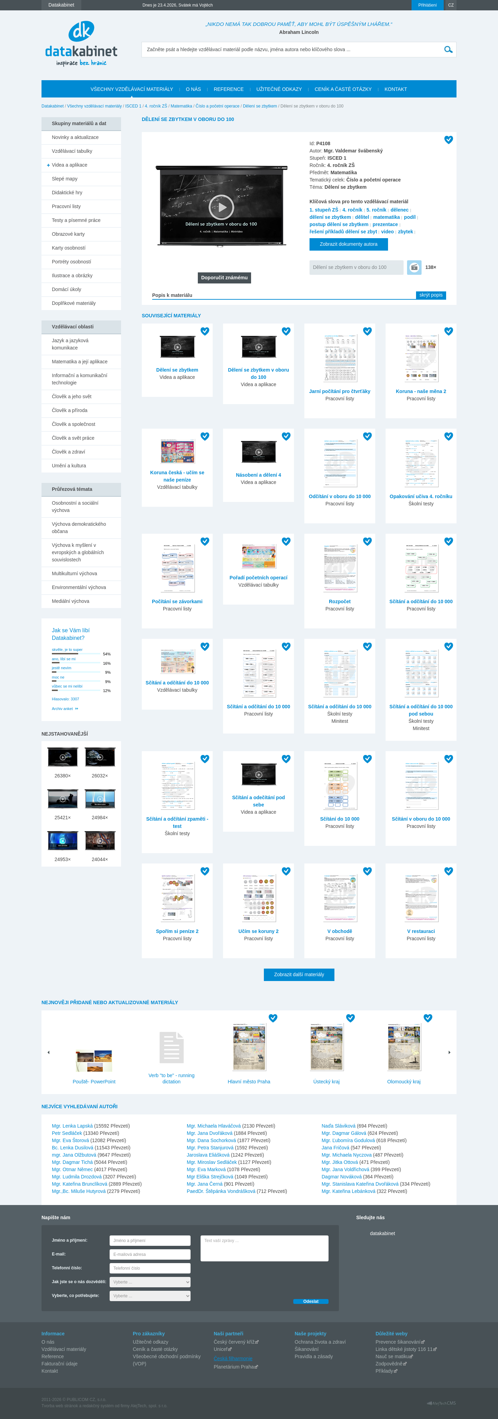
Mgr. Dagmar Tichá (73, 1162)
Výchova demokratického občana (79, 527)
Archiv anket (62, 709)
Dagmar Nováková (342, 1176)
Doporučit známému (224, 277)
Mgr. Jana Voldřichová (346, 1169)
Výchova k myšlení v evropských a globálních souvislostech (78, 552)
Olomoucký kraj (404, 1081)
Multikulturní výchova (74, 573)
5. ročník (377, 210)
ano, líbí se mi (63, 659)
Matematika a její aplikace (80, 361)
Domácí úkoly (66, 289)
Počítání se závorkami (177, 601)
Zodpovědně (389, 1363)
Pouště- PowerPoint (94, 1081)
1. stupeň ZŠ (324, 210)
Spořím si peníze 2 (177, 931)
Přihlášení (427, 5)
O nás (48, 1342)
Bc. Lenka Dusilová (73, 1147)
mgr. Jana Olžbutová (75, 1155)
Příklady (384, 1371)
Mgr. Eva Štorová (71, 1140)
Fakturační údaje (59, 1363)
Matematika (181, 106)
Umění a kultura (69, 465)
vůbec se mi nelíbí (67, 686)
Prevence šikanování (398, 1342)
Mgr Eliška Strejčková (210, 1176)
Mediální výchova (70, 601)
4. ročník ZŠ (156, 106)
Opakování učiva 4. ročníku (421, 496)
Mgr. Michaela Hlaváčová (214, 1126)
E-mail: (59, 1254)
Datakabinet (53, 106)
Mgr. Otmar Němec (73, 1169)
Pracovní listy (66, 206)
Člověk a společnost (73, 424)
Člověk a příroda (69, 410)
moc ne (58, 677)
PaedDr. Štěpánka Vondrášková (222, 1191)
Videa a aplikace (69, 165)
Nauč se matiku (392, 1356)
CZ (451, 5)
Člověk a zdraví (68, 452)
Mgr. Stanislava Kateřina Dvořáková (361, 1184)
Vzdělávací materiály (64, 1349)
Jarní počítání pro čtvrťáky (339, 391)
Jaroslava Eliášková (209, 1155)
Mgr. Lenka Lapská (73, 1126)
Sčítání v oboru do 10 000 (421, 819)
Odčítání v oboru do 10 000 (340, 496)
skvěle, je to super (67, 649)
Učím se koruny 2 (259, 931)
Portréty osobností (71, 261)
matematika (386, 217)
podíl (409, 217)
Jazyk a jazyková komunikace (70, 344)
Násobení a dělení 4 (258, 475)
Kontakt (50, 1371)
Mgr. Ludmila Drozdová (77, 1176)
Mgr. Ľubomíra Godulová (349, 1140)
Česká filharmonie (233, 1358)
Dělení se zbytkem (260, 106)
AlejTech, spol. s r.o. (148, 1405)
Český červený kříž (234, 1342)
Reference (53, 1356)
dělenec (399, 210)
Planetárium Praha (234, 1367)
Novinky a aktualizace (75, 137)
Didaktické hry (67, 192)
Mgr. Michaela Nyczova (347, 1155)
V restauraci (421, 931)
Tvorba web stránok (60, 1405)
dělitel (362, 217)
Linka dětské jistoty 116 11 (404, 1349)
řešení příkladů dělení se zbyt (343, 231)
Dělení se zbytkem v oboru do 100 (349, 267)
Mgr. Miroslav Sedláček (212, 1162)
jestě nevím (61, 668)
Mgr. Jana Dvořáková (210, 1133)
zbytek (405, 231)
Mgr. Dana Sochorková (212, 1140)
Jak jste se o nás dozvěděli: (79, 1281)
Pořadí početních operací (258, 577)
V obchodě (340, 931)
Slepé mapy (64, 178)
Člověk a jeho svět (71, 396)
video (387, 231)
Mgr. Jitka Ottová (340, 1162)
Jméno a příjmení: (69, 1240)
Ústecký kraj (326, 1081)
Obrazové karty (68, 234)
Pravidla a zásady (314, 1356)
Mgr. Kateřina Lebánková (349, 1191)
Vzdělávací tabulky (72, 151)
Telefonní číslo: (67, 1268)
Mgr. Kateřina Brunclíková (80, 1184)
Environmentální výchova (79, 587)
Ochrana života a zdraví (320, 1342)
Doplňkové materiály (74, 303)
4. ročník (352, 210)
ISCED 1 (133, 106)
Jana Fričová (336, 1147)
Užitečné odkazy (150, 1342)
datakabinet (382, 1233)
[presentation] (253, 1278)
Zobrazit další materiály (299, 974)
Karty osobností (68, 248)
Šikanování (307, 1349)
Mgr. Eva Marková (207, 1169)
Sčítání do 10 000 (340, 819)
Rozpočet (340, 601)
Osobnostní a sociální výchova (75, 506)
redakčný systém (98, 1405)
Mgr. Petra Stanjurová (211, 1147)
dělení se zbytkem (330, 217)
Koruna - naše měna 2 (421, 391)
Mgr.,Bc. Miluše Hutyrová (79, 1191)
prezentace (385, 224)
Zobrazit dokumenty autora (349, 244)
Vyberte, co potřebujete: (75, 1295)
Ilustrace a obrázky (72, 275)
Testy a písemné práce (76, 220)
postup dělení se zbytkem (339, 224)
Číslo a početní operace (218, 106)
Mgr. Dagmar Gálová (345, 1133)
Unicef (221, 1349)
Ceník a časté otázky (155, 1349)
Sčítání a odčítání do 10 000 (421, 601)
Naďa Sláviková (339, 1126)
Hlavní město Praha (249, 1081)
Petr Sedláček (67, 1133)
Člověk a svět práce (73, 438)
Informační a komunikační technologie (79, 379)
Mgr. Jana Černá (205, 1184)
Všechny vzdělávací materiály (94, 106)
